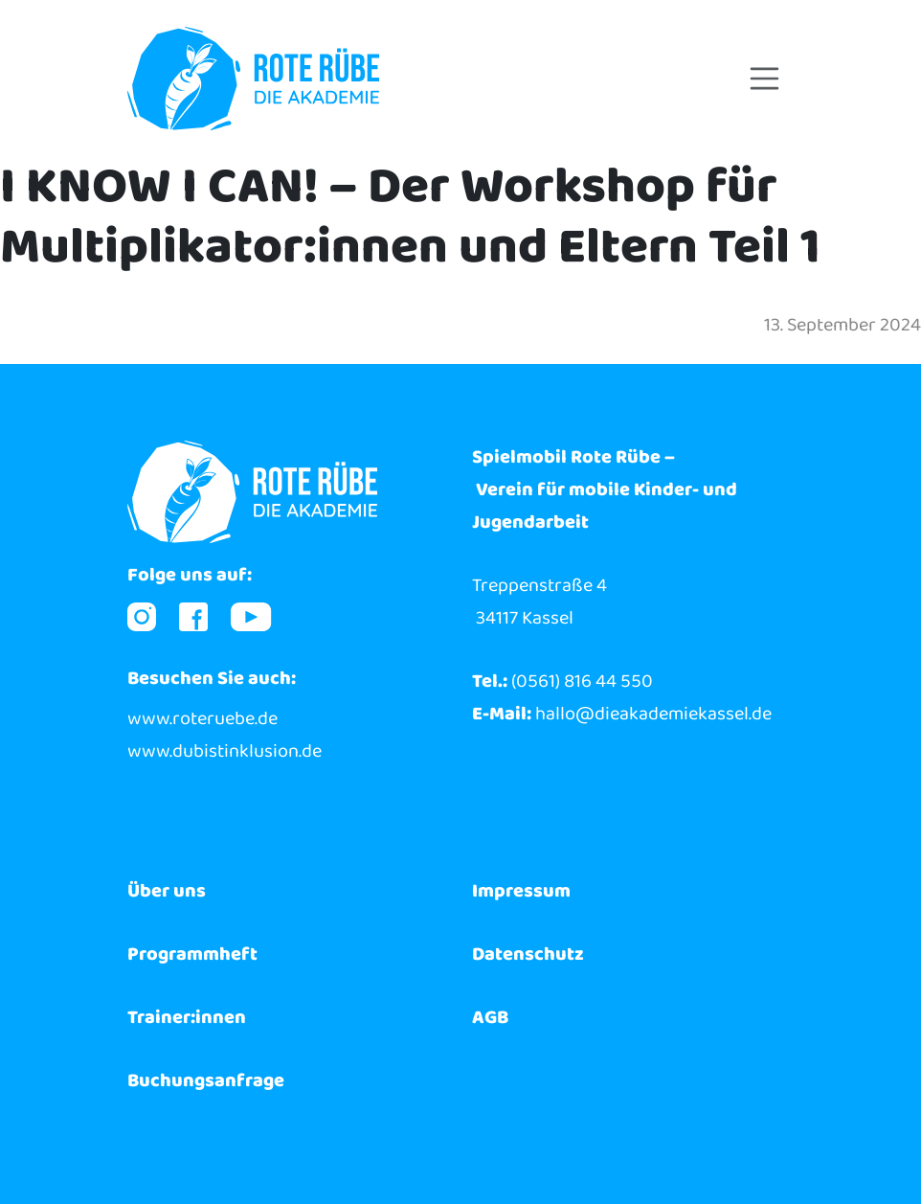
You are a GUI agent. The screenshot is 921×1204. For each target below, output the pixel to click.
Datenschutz (528, 954)
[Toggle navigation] (765, 79)
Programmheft (192, 954)
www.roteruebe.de (202, 718)
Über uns (166, 890)
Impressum (521, 890)
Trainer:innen (186, 1017)
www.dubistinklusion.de (224, 751)
